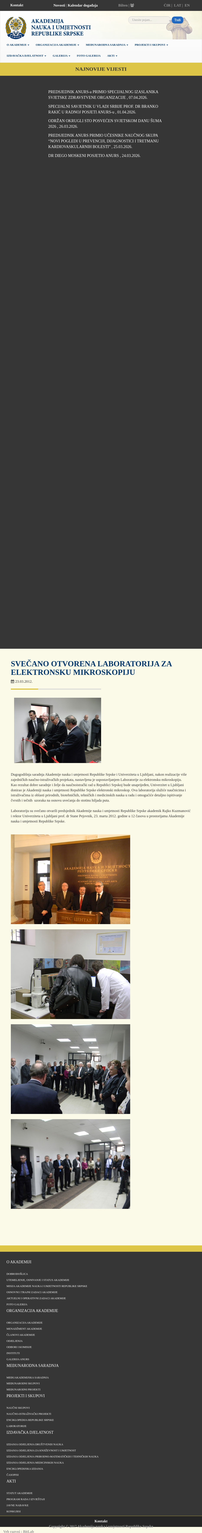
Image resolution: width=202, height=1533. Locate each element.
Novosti (59, 5)
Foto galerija (88, 55)
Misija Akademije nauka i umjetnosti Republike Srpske (47, 1286)
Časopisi (13, 1474)
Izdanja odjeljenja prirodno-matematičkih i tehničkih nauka (53, 1456)
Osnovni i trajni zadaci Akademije (32, 1292)
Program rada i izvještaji (26, 1499)
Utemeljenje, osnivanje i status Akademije (38, 1280)
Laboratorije (16, 1426)
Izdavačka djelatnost (26, 55)
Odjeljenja (15, 1341)
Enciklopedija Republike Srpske (30, 1420)
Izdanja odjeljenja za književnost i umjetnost (41, 1450)
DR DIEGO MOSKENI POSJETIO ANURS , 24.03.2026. (94, 155)
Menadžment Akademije (24, 1328)
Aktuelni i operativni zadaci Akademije (36, 1298)
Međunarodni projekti (23, 1389)
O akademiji (18, 44)
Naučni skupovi (18, 1407)
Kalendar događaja (83, 5)
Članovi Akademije (21, 1334)
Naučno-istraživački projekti (29, 1413)
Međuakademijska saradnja (28, 1377)
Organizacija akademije (32, 1311)
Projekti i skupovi (151, 44)
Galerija (61, 55)
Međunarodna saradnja (107, 44)
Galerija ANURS (18, 1359)
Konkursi (14, 1511)
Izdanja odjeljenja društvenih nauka (35, 1444)
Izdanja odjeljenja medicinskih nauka (35, 1462)
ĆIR (167, 5)
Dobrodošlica (17, 1273)
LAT (177, 5)
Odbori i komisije (19, 1347)
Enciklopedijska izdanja (25, 1468)
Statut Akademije (20, 1493)
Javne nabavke (17, 1505)
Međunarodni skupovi (23, 1383)
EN (187, 5)
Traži (177, 20)
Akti (112, 55)
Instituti (13, 1353)
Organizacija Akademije (57, 44)
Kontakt (16, 5)
